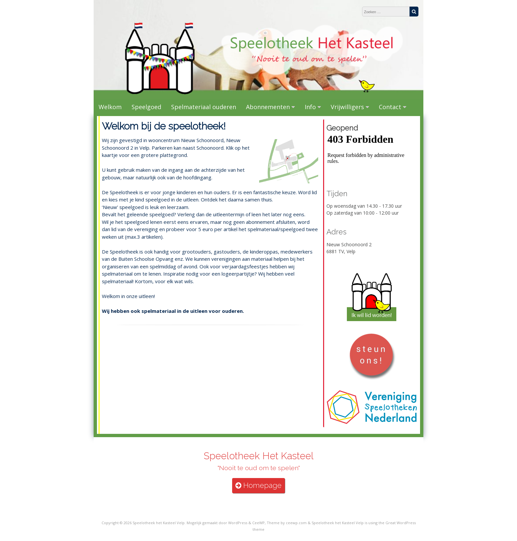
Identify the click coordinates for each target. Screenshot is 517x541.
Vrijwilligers (347, 107)
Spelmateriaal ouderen (203, 107)
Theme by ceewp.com (287, 522)
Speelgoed (146, 107)
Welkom (110, 107)
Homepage (258, 485)
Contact (390, 107)
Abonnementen (268, 107)
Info (310, 107)
